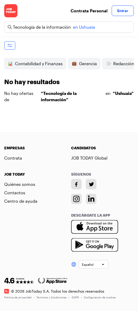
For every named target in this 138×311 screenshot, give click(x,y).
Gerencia (84, 63)
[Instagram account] (76, 199)
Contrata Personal (89, 10)
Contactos (14, 192)
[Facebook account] (76, 184)
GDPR (77, 297)
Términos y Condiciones (53, 297)
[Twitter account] (91, 184)
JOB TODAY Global (89, 157)
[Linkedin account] (91, 199)
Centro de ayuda (20, 200)
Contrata (13, 157)
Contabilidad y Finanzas (35, 63)
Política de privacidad (19, 297)
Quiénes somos (19, 184)
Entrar (122, 10)
